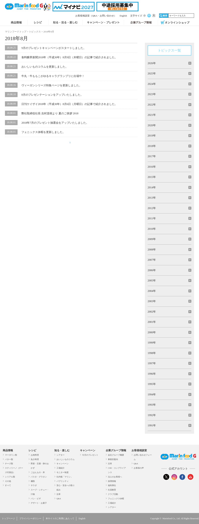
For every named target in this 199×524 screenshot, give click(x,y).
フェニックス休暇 (116, 498)
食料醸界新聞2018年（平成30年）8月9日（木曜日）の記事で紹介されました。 (69, 57)
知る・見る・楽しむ (65, 23)
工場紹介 (61, 468)
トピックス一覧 (169, 50)
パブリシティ (63, 481)
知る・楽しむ (62, 450)
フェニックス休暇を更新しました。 (43, 132)
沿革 (59, 494)
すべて (8, 485)
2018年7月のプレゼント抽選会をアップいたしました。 (55, 122)
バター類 (9, 459)
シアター (61, 455)
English (123, 15)
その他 (8, 481)
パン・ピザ (36, 498)
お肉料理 (35, 455)
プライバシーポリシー (30, 518)
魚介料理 (35, 459)
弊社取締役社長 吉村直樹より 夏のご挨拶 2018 (49, 113)
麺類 (33, 481)
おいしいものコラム (66, 459)
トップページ (8, 518)
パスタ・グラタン (39, 477)
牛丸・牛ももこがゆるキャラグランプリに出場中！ (53, 76)
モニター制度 (63, 472)
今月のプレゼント (90, 455)
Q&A (59, 498)
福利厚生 (112, 485)
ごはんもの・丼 (38, 472)
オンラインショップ (175, 23)
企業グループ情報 (141, 23)
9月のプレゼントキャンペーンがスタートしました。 (53, 48)
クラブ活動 (113, 494)
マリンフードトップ (15, 31)
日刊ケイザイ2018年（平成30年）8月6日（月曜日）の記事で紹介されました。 (69, 104)
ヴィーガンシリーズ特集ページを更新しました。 (51, 85)
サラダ (34, 485)
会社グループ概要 (116, 455)
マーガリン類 (11, 455)
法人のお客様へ (115, 477)
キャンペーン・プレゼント (103, 23)
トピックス (35, 31)
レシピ (38, 23)
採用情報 (112, 481)
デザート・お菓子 (39, 503)
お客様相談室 (95, 15)
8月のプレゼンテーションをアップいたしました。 (52, 94)
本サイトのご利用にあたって (60, 518)
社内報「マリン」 (65, 477)
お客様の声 (139, 468)
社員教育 (112, 490)
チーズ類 (9, 463)
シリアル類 (10, 477)
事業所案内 (113, 459)
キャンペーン (63, 463)
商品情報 (16, 23)
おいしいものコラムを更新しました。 (44, 66)
